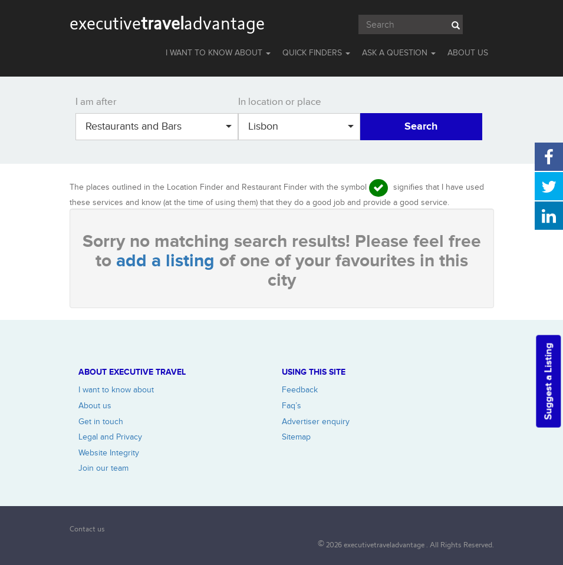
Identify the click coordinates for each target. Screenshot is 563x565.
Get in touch (100, 422)
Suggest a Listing (548, 381)
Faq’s (291, 406)
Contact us (87, 529)
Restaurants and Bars (158, 126)
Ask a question (399, 53)
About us (94, 406)
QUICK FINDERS (316, 53)
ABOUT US (467, 53)
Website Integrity (108, 453)
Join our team (103, 468)
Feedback (300, 390)
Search (420, 126)
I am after (96, 102)
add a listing (167, 261)
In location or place (279, 102)
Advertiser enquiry (316, 422)
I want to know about (116, 390)
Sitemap (296, 437)
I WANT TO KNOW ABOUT (218, 53)
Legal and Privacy (110, 437)
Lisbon (301, 126)
